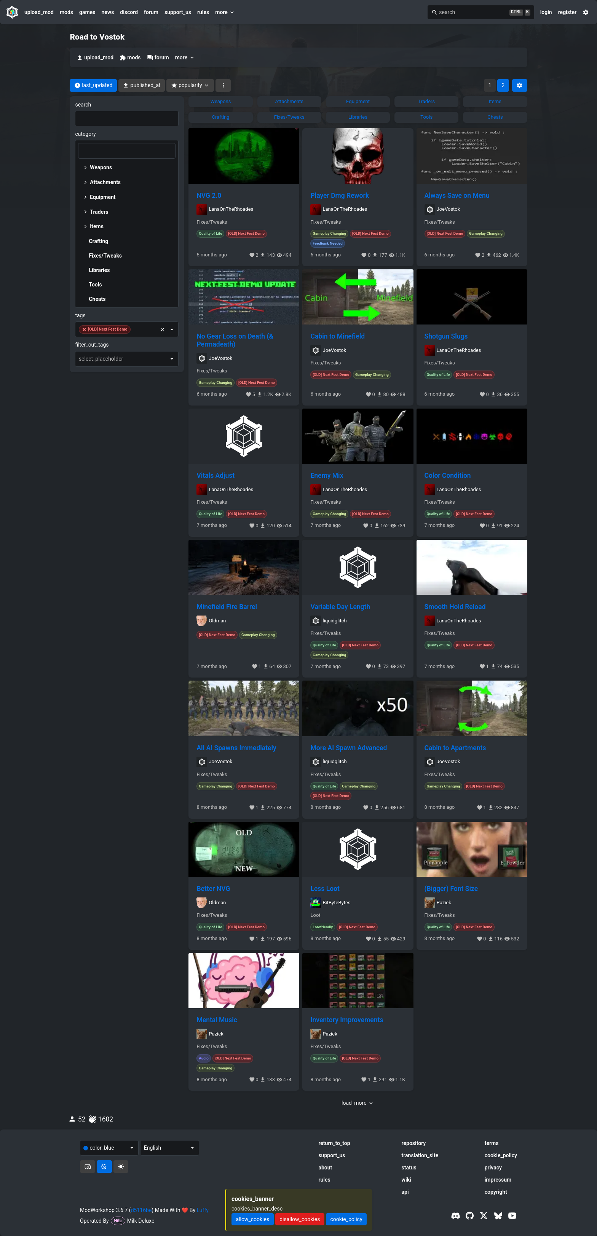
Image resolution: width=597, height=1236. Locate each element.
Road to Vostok (97, 36)
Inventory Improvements (346, 1020)
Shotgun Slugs (446, 336)
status (409, 1167)
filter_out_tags (92, 345)
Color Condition (448, 475)
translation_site (420, 1155)
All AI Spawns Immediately (236, 748)
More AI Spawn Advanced (348, 748)
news (107, 12)
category (85, 134)
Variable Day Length (340, 607)
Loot (315, 915)
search (83, 105)
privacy (493, 1167)
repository (414, 1143)
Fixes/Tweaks (211, 222)
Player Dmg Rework (339, 195)
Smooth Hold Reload (455, 607)
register (567, 12)
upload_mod (39, 12)
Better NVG (213, 888)
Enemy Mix (326, 475)
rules (203, 12)
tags (80, 315)
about (325, 1167)
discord (129, 12)
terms (492, 1143)
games (87, 12)
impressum (498, 1180)
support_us (177, 12)
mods (66, 12)
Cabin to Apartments (455, 748)
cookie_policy (501, 1155)
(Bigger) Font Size (451, 888)
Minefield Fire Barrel (226, 607)
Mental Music (216, 1020)
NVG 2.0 (208, 195)
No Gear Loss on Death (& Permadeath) (234, 340)
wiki (406, 1180)
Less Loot (324, 888)
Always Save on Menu (457, 195)
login (546, 12)
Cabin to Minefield (337, 336)
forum (151, 12)
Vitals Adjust (215, 475)
